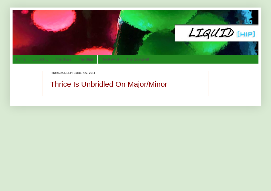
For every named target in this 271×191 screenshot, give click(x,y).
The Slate (86, 59)
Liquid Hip (40, 59)
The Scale (64, 59)
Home (20, 59)
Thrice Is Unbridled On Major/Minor (108, 84)
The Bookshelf (137, 59)
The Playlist (110, 59)
